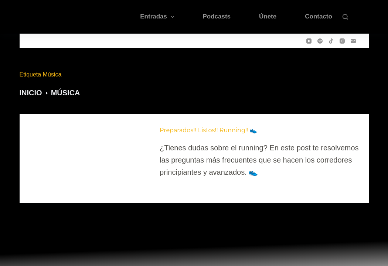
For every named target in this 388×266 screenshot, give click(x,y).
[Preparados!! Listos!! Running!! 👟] (88, 152)
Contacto (318, 16)
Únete (267, 16)
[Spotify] (320, 41)
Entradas (158, 17)
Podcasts (216, 16)
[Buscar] (345, 17)
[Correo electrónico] (353, 41)
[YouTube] (309, 41)
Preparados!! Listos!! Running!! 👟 (208, 130)
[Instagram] (342, 41)
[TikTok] (331, 41)
